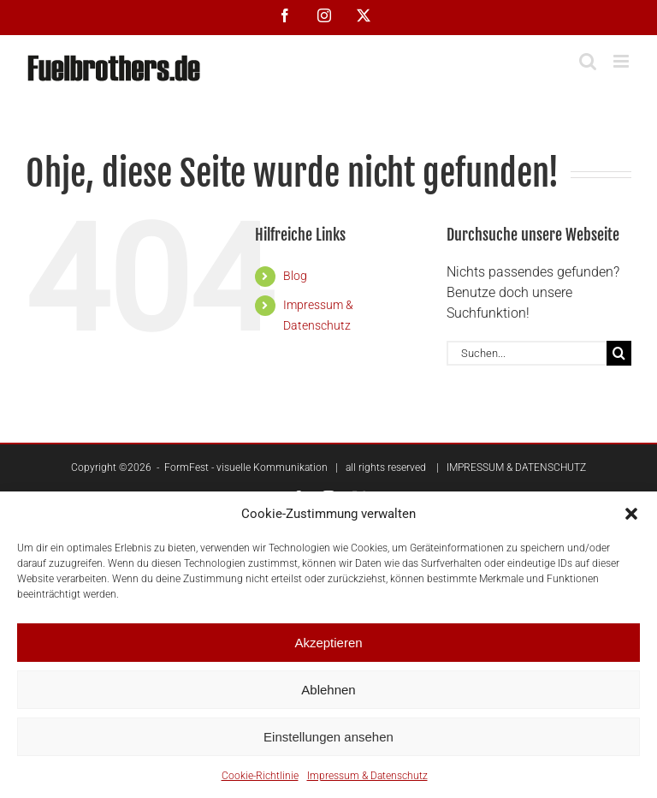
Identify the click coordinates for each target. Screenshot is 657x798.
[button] (631, 513)
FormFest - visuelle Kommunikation (246, 467)
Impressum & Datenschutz (367, 776)
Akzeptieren (328, 642)
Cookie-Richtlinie (260, 776)
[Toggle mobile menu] (622, 61)
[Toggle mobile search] (587, 61)
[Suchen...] (527, 353)
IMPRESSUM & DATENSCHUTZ (516, 467)
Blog (295, 276)
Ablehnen (328, 689)
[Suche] (619, 353)
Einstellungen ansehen (328, 737)
